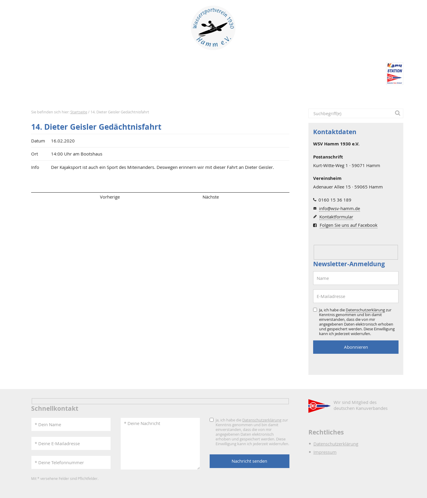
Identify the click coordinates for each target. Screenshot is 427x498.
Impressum (325, 452)
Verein (146, 95)
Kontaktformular (336, 217)
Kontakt (313, 95)
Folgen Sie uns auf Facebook (348, 225)
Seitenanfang (48, 197)
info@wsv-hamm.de (339, 208)
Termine (115, 95)
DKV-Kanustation (236, 95)
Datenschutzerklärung (365, 310)
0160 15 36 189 (334, 200)
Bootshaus (184, 95)
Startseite (44, 95)
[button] (398, 113)
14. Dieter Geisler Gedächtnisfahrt (96, 127)
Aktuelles (81, 95)
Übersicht (160, 197)
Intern (278, 95)
